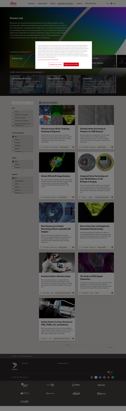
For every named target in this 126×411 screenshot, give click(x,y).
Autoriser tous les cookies (71, 64)
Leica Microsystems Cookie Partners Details (48, 59)
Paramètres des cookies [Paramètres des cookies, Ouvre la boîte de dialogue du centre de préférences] (56, 64)
